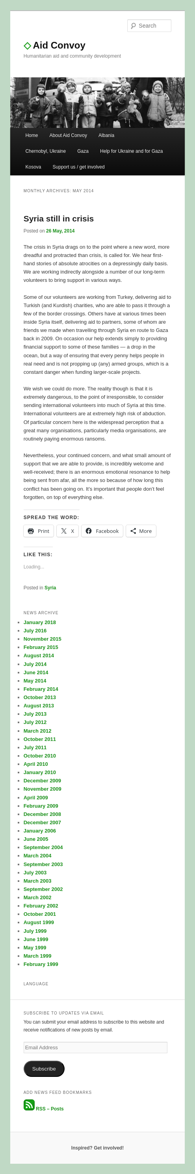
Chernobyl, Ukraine (45, 151)
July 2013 (35, 714)
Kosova (33, 167)
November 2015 (42, 639)
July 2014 (35, 664)
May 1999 (35, 948)
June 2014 (36, 672)
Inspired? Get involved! (97, 1148)
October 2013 (40, 697)
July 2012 (35, 722)
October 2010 (40, 756)
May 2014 (35, 681)
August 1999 (39, 922)
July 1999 (35, 931)
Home (31, 135)
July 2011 (35, 747)
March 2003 (38, 881)
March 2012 (38, 731)
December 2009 (42, 781)
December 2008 (42, 814)
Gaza (83, 151)
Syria (50, 588)
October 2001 (40, 914)
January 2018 (40, 622)
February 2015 (41, 647)
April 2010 (36, 764)
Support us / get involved (79, 167)
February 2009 (41, 806)
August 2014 (39, 655)
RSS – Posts (44, 1109)
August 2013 (39, 706)
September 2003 (43, 864)
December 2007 (42, 822)
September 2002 (43, 889)
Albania (106, 135)
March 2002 (38, 897)
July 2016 (35, 631)
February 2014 (41, 689)
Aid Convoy (54, 45)
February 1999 (41, 964)
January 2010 (40, 772)
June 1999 (36, 939)
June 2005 (36, 839)
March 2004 (38, 856)
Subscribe (44, 1069)
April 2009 (36, 798)
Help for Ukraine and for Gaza (131, 151)
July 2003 (35, 873)
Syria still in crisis (59, 218)
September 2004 (43, 847)
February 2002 (41, 906)
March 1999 (38, 956)
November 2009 (42, 789)
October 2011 (40, 739)
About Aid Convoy (68, 135)
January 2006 (40, 831)
